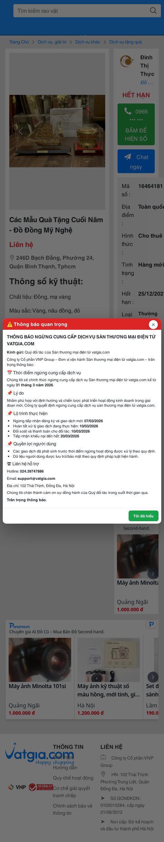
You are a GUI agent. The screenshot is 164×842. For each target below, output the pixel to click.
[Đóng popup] (153, 324)
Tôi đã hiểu (143, 515)
